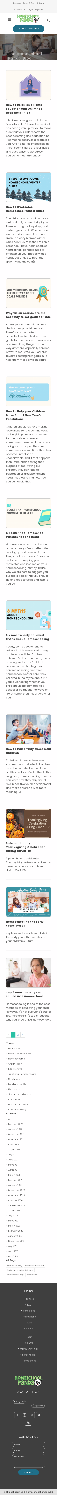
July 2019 (12, 1246)
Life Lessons (14, 1089)
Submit (28, 1472)
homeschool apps (15, 1274)
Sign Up (29, 1342)
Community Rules (29, 1348)
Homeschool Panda (34, 1265)
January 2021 (15, 1185)
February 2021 (15, 1180)
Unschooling (14, 1079)
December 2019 (16, 1241)
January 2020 (15, 1236)
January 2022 (15, 1129)
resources (32, 1274)
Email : (18, 1450)
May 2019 (13, 1256)
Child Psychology (17, 1109)
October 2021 (15, 1144)
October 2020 (15, 1200)
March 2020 (14, 1225)
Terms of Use (29, 1360)
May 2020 (13, 1220)
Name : (18, 1444)
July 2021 (12, 1154)
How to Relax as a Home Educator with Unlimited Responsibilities (24, 108)
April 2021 (12, 1169)
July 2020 (13, 1215)
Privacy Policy (29, 1354)
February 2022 (15, 1124)
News (29, 1322)
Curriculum (14, 1099)
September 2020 (17, 1205)
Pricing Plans (29, 1316)
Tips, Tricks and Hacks (19, 1094)
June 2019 (13, 1251)
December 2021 (16, 1134)
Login (30, 9)
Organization (15, 1063)
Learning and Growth (19, 1104)
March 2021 (14, 1175)
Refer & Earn (29, 3)
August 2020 (14, 1210)
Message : (20, 1456)
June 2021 (13, 1159)
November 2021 (16, 1139)
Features (29, 1298)
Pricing (40, 3)
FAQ (29, 1304)
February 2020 (15, 1230)
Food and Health (17, 1084)
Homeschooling (16, 1058)
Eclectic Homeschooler (20, 1053)
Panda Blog (29, 1310)
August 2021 (14, 1149)
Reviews (17, 3)
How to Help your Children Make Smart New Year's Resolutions (25, 415)
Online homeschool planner (20, 1270)
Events (29, 1328)
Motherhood (14, 1048)
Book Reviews (15, 1068)
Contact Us (19, 9)
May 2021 (12, 1164)
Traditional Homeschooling (22, 1074)
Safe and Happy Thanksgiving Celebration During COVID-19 (25, 847)
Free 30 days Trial (29, 28)
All (9, 1119)
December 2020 (16, 1190)
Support (39, 9)
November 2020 (16, 1195)
